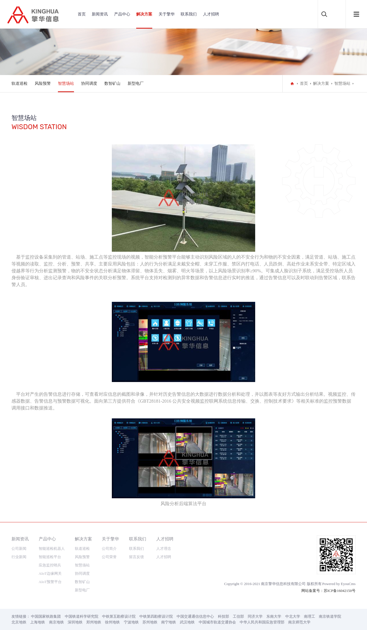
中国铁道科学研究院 (81, 616)
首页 (82, 14)
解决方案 (144, 14)
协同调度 (89, 83)
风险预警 (43, 83)
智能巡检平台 (50, 557)
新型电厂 (136, 83)
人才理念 (163, 548)
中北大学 (292, 616)
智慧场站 (66, 83)
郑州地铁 (93, 622)
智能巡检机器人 (52, 548)
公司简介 (109, 548)
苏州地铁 (149, 622)
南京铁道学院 (330, 616)
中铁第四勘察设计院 (156, 616)
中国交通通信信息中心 (195, 616)
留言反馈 (136, 557)
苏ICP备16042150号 (340, 590)
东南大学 (273, 616)
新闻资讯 (100, 14)
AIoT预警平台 (50, 582)
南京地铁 (56, 622)
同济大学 (255, 616)
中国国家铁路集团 (46, 616)
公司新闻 (18, 548)
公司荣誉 (109, 557)
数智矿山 (112, 83)
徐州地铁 (112, 622)
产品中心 (122, 14)
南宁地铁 (168, 622)
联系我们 (189, 14)
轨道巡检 (19, 83)
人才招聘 (211, 14)
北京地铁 (18, 622)
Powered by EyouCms (339, 584)
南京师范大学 (299, 622)
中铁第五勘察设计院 (119, 616)
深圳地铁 (75, 622)
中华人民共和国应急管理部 (262, 622)
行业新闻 (18, 557)
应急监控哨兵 (50, 565)
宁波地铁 (131, 622)
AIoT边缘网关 (50, 573)
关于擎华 (167, 14)
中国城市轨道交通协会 (217, 622)
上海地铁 (37, 622)
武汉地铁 (187, 622)
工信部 (238, 616)
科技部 (223, 616)
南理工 (309, 616)
